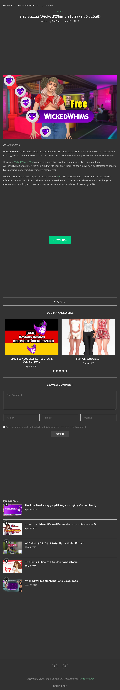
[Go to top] (60, 685)
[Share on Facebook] (54, 301)
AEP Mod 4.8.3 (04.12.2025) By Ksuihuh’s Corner (54, 543)
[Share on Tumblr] (64, 301)
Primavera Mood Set (88, 359)
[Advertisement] (60, 48)
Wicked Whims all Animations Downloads (51, 580)
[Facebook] (54, 666)
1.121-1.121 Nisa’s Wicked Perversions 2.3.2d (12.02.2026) (60, 524)
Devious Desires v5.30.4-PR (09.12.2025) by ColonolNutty (60, 505)
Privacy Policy (87, 678)
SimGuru (56, 21)
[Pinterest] (65, 666)
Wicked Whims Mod (24, 161)
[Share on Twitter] (58, 301)
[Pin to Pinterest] (61, 301)
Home (6, 5)
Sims (59, 176)
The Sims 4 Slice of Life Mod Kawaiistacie (51, 562)
